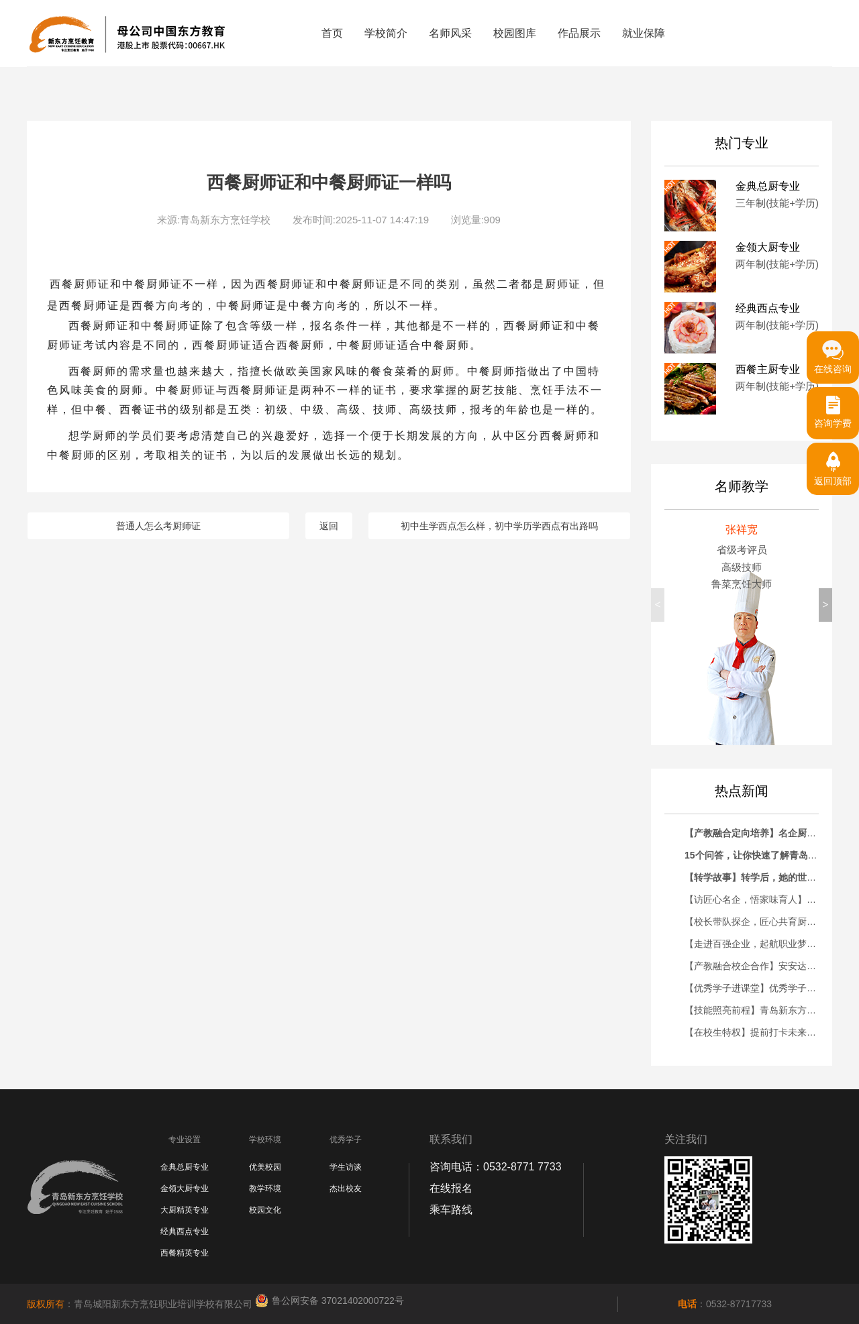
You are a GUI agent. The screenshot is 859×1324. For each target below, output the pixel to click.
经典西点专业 (184, 1231)
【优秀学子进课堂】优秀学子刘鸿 (755, 988)
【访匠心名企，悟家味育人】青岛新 (760, 899)
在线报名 (451, 1188)
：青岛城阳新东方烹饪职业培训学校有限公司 (141, 1304)
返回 (328, 525)
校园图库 (514, 33)
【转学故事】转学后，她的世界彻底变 (764, 877)
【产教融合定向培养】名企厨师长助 (760, 833)
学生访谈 (346, 1167)
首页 (332, 33)
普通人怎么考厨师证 (158, 525)
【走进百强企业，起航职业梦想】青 (760, 943)
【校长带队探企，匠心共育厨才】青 (760, 921)
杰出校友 (346, 1188)
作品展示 (579, 33)
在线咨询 (833, 352)
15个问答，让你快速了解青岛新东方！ (765, 855)
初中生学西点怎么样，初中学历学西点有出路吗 (499, 525)
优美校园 (265, 1167)
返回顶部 (833, 464)
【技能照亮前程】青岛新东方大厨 (755, 1010)
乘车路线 (451, 1209)
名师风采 (450, 33)
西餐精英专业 (184, 1253)
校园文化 (265, 1210)
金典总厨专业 (184, 1167)
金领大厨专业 (184, 1188)
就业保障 (643, 33)
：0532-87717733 (725, 1304)
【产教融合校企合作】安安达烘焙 (755, 965)
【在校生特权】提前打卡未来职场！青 (764, 1032)
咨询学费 (833, 408)
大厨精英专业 (184, 1210)
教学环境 (265, 1188)
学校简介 (385, 33)
